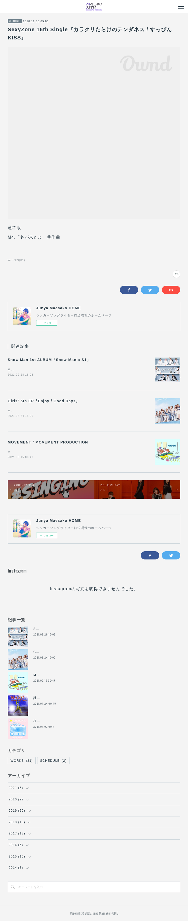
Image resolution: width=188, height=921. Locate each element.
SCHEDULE (53, 761)
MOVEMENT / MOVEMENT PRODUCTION (48, 442)
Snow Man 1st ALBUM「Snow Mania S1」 (49, 360)
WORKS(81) (16, 260)
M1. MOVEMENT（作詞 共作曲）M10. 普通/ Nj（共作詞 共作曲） (62, 452)
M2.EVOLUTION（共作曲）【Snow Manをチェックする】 (54, 370)
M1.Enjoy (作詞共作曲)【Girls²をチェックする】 (46, 411)
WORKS (15, 21)
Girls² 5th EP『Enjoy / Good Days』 (44, 401)
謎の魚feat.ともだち (49, 698)
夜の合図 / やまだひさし (52, 721)
